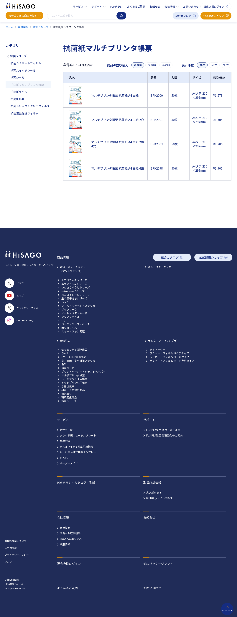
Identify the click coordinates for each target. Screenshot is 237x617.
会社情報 (169, 6)
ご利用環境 (11, 547)
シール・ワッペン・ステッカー (79, 305)
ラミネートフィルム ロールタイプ (169, 357)
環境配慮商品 (69, 397)
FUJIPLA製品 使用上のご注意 (163, 430)
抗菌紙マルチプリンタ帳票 (27, 85)
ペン (64, 320)
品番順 (152, 65)
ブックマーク (69, 309)
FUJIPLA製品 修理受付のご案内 (164, 435)
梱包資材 (66, 393)
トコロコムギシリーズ (74, 280)
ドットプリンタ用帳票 (74, 382)
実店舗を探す (154, 492)
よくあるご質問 (136, 6)
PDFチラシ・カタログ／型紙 (76, 482)
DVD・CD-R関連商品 (73, 357)
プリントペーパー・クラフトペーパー (83, 371)
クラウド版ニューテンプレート (78, 435)
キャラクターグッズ (159, 267)
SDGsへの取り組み (71, 539)
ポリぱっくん (69, 327)
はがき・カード (70, 368)
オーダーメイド (69, 463)
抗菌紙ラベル (19, 92)
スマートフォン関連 (73, 331)
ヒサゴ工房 (66, 430)
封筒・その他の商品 (73, 390)
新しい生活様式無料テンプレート (79, 452)
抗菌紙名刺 (17, 99)
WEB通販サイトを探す (159, 498)
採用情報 (65, 544)
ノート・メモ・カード (74, 313)
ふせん (65, 302)
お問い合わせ (191, 6)
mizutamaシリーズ (73, 291)
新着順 (138, 65)
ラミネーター (157, 349)
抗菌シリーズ (18, 56)
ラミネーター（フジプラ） (163, 340)
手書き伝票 (67, 386)
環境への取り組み (70, 533)
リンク (8, 561)
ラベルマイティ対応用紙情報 (76, 446)
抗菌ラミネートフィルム (26, 63)
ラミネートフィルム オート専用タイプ (172, 360)
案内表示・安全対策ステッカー (79, 360)
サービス (78, 6)
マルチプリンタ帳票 (73, 375)
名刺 (64, 364)
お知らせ (155, 6)
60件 (214, 65)
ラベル (65, 353)
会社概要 (65, 527)
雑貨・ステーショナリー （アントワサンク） (74, 269)
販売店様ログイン (213, 6)
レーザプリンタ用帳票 (74, 379)
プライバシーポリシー (17, 554)
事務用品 (65, 340)
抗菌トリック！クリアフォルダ (30, 106)
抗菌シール (17, 77)
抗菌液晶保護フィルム (24, 113)
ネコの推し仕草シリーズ (75, 294)
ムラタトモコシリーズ (74, 283)
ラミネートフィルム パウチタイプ (169, 353)
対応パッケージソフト (158, 563)
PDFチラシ (116, 6)
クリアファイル (70, 316)
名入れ (64, 458)
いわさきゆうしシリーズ (75, 287)
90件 (226, 65)
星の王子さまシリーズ (74, 298)
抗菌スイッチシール (23, 70)
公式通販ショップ (213, 16)
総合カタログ (183, 16)
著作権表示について (15, 541)
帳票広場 (65, 441)
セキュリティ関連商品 (74, 349)
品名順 (166, 65)
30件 (202, 65)
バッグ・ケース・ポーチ (75, 324)
